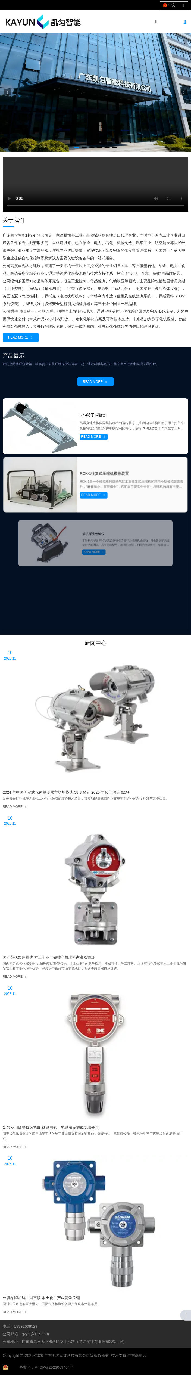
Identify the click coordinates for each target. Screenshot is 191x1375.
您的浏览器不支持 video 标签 (95, 184)
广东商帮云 (136, 1355)
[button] (76, 147)
